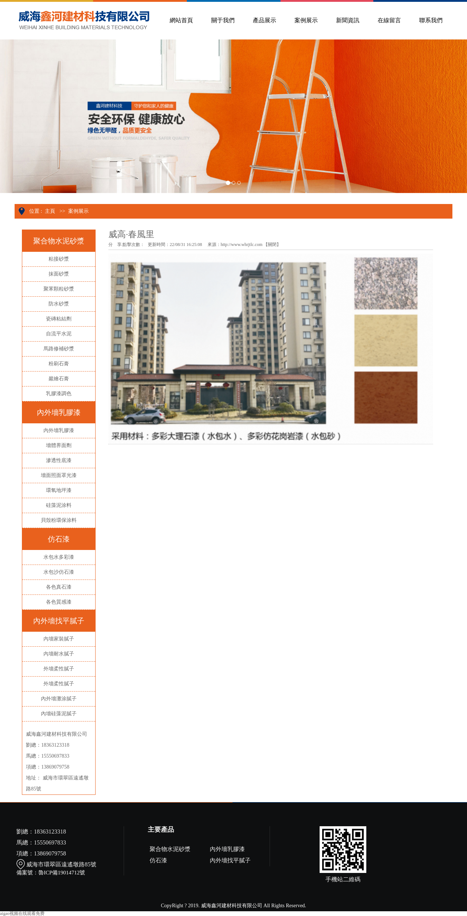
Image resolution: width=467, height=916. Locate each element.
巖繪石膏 (59, 378)
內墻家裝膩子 (58, 639)
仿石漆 (158, 860)
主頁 (50, 211)
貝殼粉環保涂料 (59, 520)
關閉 (272, 244)
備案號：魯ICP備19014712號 (50, 872)
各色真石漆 (59, 587)
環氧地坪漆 (59, 490)
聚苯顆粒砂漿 (58, 289)
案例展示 (78, 211)
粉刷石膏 (59, 363)
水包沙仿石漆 (58, 572)
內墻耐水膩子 (58, 654)
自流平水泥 (59, 333)
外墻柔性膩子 (58, 668)
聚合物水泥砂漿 (170, 849)
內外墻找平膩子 (230, 860)
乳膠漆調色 (59, 393)
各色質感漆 (59, 602)
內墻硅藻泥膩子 (59, 713)
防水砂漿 (59, 304)
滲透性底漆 (59, 460)
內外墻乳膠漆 (58, 430)
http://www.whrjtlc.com (242, 244)
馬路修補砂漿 (58, 348)
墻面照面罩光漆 (59, 475)
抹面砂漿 (59, 274)
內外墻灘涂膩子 (59, 698)
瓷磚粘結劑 (59, 319)
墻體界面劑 (59, 445)
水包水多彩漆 (58, 557)
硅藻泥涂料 (59, 505)
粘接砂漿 (59, 259)
